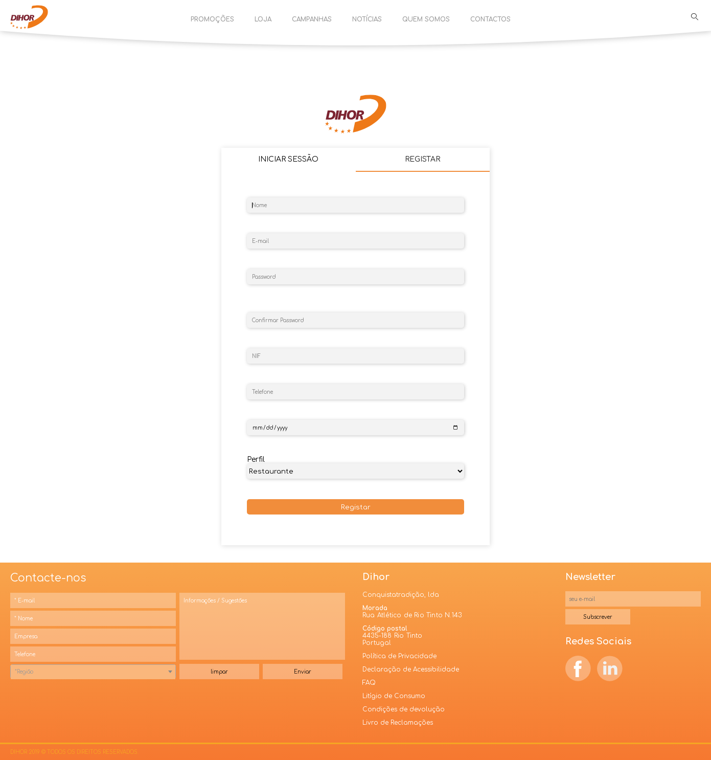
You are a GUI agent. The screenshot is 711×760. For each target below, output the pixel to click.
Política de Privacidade (399, 656)
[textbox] (93, 672)
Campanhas (312, 19)
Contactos (490, 19)
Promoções (212, 19)
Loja (263, 19)
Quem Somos (426, 19)
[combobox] (93, 671)
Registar (356, 507)
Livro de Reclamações (397, 722)
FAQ (369, 682)
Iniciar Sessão (288, 159)
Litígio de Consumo (393, 696)
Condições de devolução (403, 709)
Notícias (367, 19)
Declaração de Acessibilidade (410, 669)
